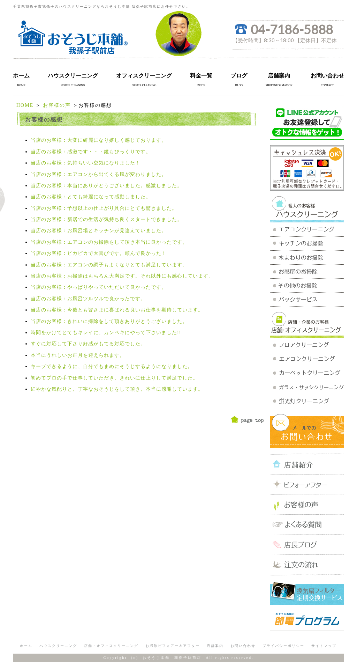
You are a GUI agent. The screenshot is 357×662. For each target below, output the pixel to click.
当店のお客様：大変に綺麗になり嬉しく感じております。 (99, 140)
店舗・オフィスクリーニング (111, 646)
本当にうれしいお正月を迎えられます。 (78, 355)
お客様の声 (57, 105)
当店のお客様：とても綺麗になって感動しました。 (91, 196)
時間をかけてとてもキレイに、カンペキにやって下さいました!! (106, 332)
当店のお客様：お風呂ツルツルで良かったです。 (88, 298)
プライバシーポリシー (283, 646)
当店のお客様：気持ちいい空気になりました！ (85, 163)
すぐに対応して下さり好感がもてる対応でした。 (88, 343)
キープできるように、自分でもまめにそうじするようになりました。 (112, 366)
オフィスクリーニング (144, 76)
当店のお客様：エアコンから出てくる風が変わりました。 (99, 174)
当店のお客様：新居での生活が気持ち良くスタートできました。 (106, 219)
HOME (24, 105)
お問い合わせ (327, 76)
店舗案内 (279, 76)
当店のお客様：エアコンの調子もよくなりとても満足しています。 (109, 264)
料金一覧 (201, 76)
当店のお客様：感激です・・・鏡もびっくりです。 (91, 151)
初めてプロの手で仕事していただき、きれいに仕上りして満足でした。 (114, 378)
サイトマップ (323, 646)
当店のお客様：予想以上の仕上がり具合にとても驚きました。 (104, 208)
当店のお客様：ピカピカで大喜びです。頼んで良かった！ (99, 253)
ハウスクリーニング (73, 76)
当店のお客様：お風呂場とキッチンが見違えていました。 (99, 230)
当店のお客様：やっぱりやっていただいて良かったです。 (99, 287)
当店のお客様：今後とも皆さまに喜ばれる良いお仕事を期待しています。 (117, 309)
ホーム (21, 76)
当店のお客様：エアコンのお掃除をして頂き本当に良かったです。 (109, 242)
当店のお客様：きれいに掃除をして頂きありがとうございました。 (109, 321)
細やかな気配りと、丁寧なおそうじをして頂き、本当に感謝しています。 (117, 389)
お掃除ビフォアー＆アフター (172, 646)
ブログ (238, 76)
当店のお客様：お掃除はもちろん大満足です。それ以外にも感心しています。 (122, 276)
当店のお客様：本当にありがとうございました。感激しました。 (106, 185)
